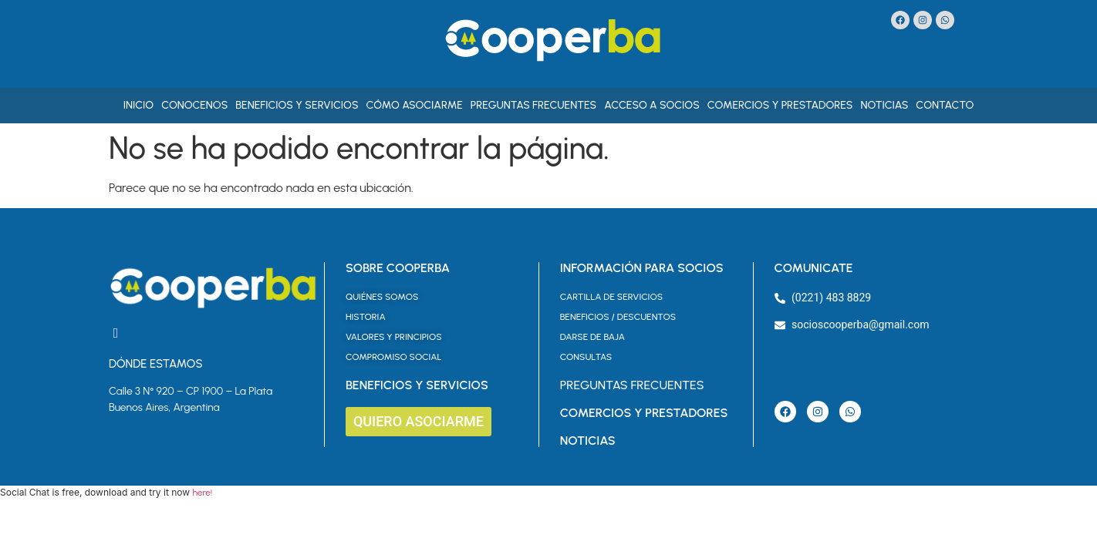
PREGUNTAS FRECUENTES (632, 385)
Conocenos (194, 105)
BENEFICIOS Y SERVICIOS (417, 385)
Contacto (945, 105)
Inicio (138, 105)
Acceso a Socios (652, 105)
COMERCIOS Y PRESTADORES (644, 412)
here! (202, 492)
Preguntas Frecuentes (533, 105)
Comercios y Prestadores (780, 105)
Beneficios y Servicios (296, 105)
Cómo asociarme (414, 105)
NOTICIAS (588, 440)
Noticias (884, 105)
